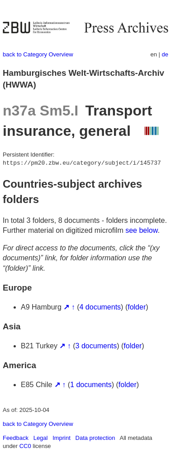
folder (137, 307)
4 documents (100, 307)
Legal (40, 437)
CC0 (25, 446)
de (165, 54)
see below (141, 230)
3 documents (96, 346)
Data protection (95, 437)
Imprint (61, 437)
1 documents (91, 384)
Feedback (15, 437)
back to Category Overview (38, 54)
